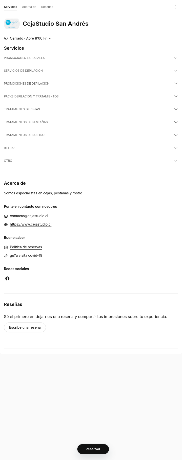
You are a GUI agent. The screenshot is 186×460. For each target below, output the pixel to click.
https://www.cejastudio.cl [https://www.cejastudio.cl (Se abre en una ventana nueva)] (30, 224)
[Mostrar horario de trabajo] (28, 38)
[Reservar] (93, 449)
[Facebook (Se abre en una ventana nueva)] (7, 278)
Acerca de (29, 7)
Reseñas (47, 7)
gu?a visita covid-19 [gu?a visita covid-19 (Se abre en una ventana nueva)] (26, 255)
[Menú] (176, 7)
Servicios (10, 7)
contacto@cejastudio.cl (29, 216)
